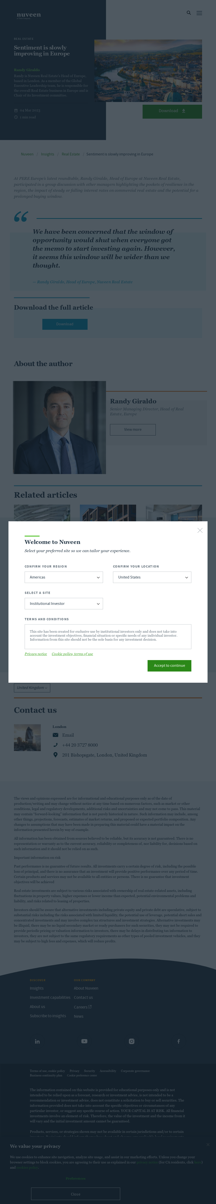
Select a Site (38, 592)
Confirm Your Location (136, 566)
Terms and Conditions (47, 619)
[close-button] (200, 530)
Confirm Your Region (46, 566)
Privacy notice (36, 654)
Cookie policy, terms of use (72, 654)
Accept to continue (169, 666)
